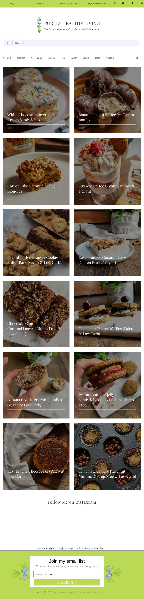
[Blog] (8, 43)
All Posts (7, 58)
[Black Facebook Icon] (132, 3)
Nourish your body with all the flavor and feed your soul (71, 29)
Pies (63, 58)
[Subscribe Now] (67, 582)
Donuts (85, 58)
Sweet (74, 58)
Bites (97, 58)
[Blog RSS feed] (115, 3)
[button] (137, 58)
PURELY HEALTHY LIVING (72, 23)
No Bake (110, 58)
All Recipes (36, 58)
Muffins (51, 58)
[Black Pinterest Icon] (123, 3)
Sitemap (95, 592)
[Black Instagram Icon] (142, 3)
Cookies (21, 58)
